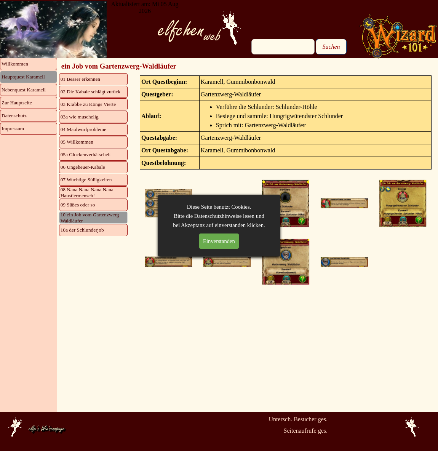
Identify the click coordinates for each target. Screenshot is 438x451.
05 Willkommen (77, 142)
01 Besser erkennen (80, 79)
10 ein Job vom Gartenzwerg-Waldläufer (91, 218)
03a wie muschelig (80, 117)
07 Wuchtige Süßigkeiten (86, 179)
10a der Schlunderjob (82, 230)
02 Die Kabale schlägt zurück (91, 91)
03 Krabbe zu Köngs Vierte (88, 104)
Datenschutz (14, 115)
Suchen (331, 46)
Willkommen (15, 64)
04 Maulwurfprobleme (83, 129)
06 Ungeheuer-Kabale (83, 167)
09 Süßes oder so (78, 205)
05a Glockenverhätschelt (86, 154)
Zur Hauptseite (17, 103)
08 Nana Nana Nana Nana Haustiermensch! (87, 192)
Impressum (13, 128)
